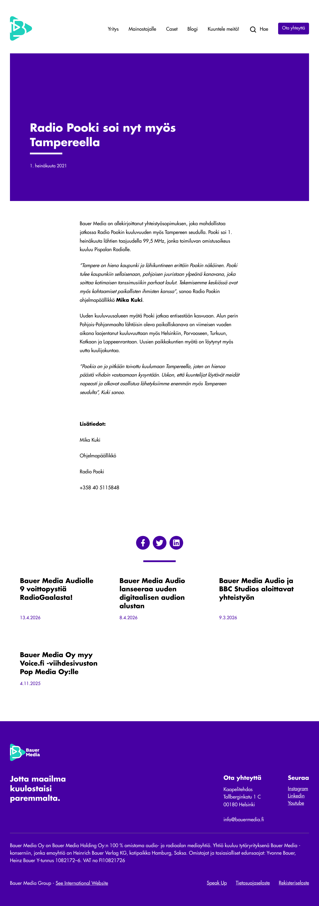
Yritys (113, 29)
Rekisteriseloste (294, 883)
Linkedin (296, 796)
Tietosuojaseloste (253, 883)
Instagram (298, 789)
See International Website (82, 883)
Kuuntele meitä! (223, 29)
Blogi (192, 29)
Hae (258, 30)
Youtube (296, 803)
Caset (172, 29)
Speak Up (217, 883)
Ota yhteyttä (293, 28)
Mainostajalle (142, 29)
